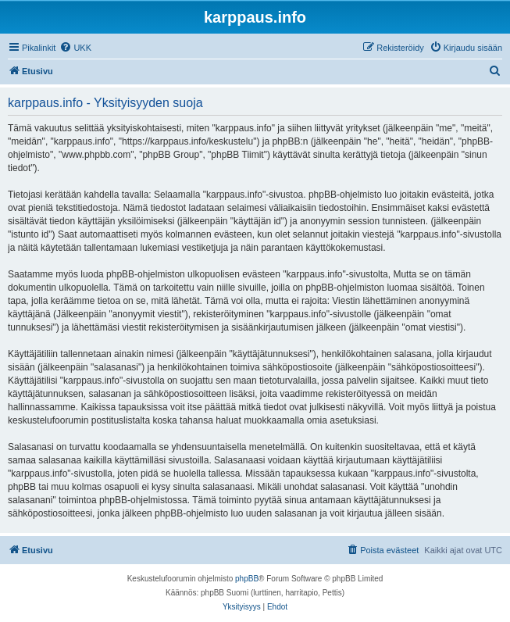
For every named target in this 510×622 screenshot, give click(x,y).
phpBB (247, 578)
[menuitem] (75, 47)
